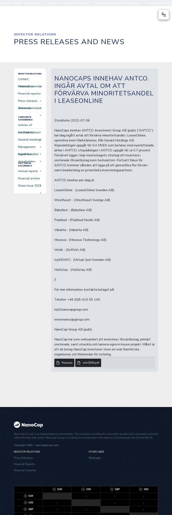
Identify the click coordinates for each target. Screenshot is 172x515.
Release (64, 362)
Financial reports (29, 94)
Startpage (94, 458)
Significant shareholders (29, 155)
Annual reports (29, 171)
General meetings (29, 140)
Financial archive (29, 179)
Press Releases (23, 458)
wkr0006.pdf (88, 362)
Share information (30, 109)
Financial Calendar (25, 470)
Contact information (29, 80)
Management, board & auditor (29, 148)
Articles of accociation (29, 126)
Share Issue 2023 (29, 186)
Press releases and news (29, 101)
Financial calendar (30, 87)
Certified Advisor (29, 133)
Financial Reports (24, 464)
